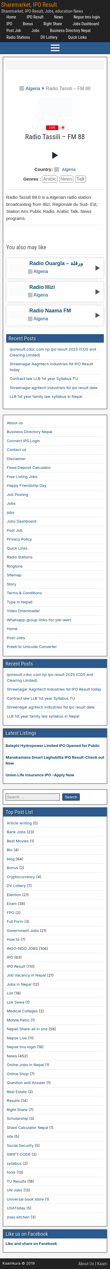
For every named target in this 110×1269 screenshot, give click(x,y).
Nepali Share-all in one (27, 1028)
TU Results (16, 1181)
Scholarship (17, 1118)
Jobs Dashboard (85, 23)
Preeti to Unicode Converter (32, 646)
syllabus (14, 1163)
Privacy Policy (19, 539)
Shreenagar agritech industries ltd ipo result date (53, 387)
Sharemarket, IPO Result (29, 4)
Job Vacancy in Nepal (26, 975)
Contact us (16, 449)
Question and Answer (26, 1082)
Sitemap (14, 575)
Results (13, 1100)
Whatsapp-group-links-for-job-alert (39, 619)
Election (14, 894)
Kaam (102, 1263)
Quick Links (77, 37)
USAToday (16, 1208)
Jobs (35, 30)
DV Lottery (48, 37)
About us (15, 422)
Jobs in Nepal (19, 984)
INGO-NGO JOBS (22, 948)
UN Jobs (14, 1190)
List (10, 993)
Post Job (13, 30)
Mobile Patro (18, 1020)
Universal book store (25, 1199)
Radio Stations (18, 37)
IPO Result (35, 17)
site (10, 1136)
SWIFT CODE (19, 1154)
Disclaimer (16, 458)
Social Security (20, 1145)
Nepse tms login (87, 17)
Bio (9, 849)
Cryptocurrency (21, 876)
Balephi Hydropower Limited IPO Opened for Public (53, 745)
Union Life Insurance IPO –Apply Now (40, 774)
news (66, 178)
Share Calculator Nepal (27, 1127)
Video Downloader (23, 610)
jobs (10, 512)
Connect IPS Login (23, 440)
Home (11, 17)
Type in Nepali (20, 602)
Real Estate (17, 1091)
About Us (86, 1263)
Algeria (29, 88)
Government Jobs (23, 930)
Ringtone (15, 566)
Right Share (52, 23)
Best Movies (18, 841)
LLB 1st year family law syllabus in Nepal (46, 396)
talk (80, 178)
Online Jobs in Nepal (25, 1064)
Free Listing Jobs (22, 476)
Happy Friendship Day (26, 485)
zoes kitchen (18, 1217)
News (58, 17)
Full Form (15, 921)
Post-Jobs (16, 637)
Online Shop (18, 1073)
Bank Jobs (16, 831)
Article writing (19, 823)
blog (11, 858)
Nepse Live (17, 1038)
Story (11, 584)
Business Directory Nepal (70, 30)
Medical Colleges (22, 1011)
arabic (49, 178)
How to (13, 939)
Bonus (28, 23)
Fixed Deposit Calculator (29, 467)
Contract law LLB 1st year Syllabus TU (44, 378)
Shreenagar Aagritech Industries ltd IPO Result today (54, 689)
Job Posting (17, 494)
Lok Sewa (15, 1002)
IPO (9, 23)
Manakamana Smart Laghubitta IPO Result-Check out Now (55, 760)
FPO (10, 912)
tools (11, 1172)
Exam (12, 903)
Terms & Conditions (24, 592)
